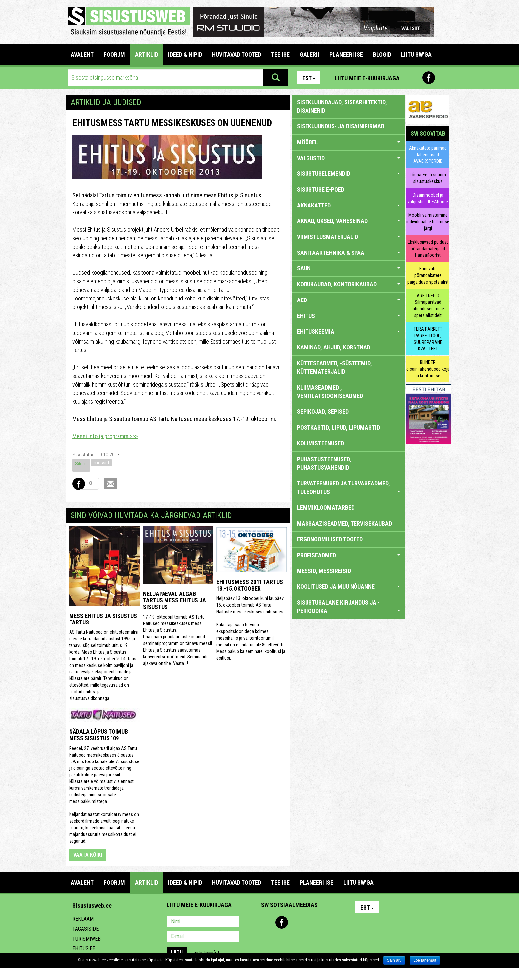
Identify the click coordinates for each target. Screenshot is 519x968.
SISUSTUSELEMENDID (348, 173)
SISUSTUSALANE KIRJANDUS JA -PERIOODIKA (348, 607)
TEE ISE (280, 54)
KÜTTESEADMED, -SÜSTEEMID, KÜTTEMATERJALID (334, 367)
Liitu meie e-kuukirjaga (367, 78)
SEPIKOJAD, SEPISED (323, 411)
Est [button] (308, 78)
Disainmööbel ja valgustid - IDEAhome (428, 198)
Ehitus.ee (83, 948)
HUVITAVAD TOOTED (236, 54)
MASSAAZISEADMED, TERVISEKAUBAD (344, 523)
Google (324, 922)
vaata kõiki (87, 855)
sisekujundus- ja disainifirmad (340, 126)
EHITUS (348, 315)
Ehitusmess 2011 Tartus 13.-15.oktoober (249, 585)
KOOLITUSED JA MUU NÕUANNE (348, 586)
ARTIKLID (146, 54)
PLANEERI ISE (346, 54)
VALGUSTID (348, 158)
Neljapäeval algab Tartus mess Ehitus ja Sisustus (174, 600)
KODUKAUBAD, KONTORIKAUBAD (348, 284)
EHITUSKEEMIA (348, 331)
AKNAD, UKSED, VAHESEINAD (348, 220)
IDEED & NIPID (185, 54)
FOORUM (114, 54)
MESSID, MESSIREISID (324, 570)
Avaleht (82, 54)
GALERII (309, 54)
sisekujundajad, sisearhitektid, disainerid (342, 106)
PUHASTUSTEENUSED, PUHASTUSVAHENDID (324, 463)
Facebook (428, 77)
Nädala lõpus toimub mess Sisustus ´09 (98, 735)
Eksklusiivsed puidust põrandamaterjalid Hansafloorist (428, 248)
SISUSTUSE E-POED (320, 189)
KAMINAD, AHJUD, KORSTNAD (333, 347)
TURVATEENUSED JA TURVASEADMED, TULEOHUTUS (348, 487)
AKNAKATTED (348, 205)
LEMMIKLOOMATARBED (325, 507)
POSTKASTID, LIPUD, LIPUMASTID (338, 427)
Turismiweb (86, 939)
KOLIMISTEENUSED (320, 443)
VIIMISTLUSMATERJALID (348, 236)
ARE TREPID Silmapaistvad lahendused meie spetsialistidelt (428, 305)
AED (348, 300)
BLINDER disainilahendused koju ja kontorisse (427, 369)
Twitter (310, 922)
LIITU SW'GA (416, 54)
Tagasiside (85, 929)
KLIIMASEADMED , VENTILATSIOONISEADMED (330, 391)
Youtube (443, 77)
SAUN (348, 268)
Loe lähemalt (424, 960)
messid (101, 462)
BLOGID (382, 54)
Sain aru (394, 960)
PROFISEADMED (348, 555)
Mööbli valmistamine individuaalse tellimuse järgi (427, 221)
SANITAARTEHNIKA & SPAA (348, 252)
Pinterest (414, 77)
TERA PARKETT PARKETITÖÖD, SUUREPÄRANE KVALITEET (428, 338)
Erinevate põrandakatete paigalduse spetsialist (427, 275)
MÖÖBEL (348, 142)
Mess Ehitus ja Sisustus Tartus (103, 619)
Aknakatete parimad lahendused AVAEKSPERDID (428, 154)
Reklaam (83, 919)
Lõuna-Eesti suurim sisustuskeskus (428, 178)
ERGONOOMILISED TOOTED (330, 539)
